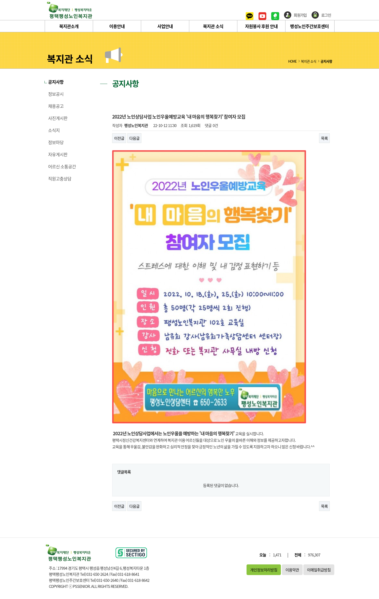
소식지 (54, 130)
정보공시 (56, 94)
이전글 (119, 138)
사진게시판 (57, 118)
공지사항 (56, 82)
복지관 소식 (213, 26)
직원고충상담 (59, 178)
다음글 (134, 138)
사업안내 (165, 26)
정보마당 (56, 142)
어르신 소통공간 (62, 166)
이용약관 (292, 570)
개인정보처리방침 (263, 570)
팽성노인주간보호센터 (309, 26)
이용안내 (117, 26)
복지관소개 (69, 26)
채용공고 (56, 106)
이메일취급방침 (319, 570)
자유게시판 (57, 154)
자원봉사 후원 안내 (261, 26)
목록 (324, 138)
